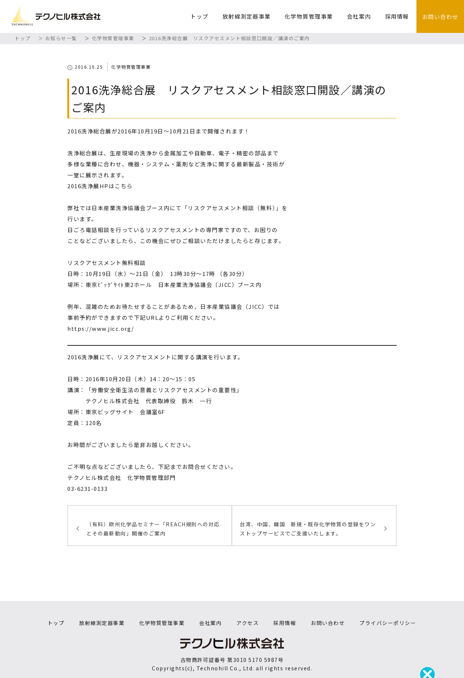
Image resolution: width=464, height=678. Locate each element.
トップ (199, 16)
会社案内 (359, 16)
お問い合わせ (440, 16)
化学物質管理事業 (309, 16)
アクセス (247, 622)
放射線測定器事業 (246, 16)
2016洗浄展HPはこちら (100, 186)
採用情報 (397, 16)
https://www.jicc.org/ (100, 328)
